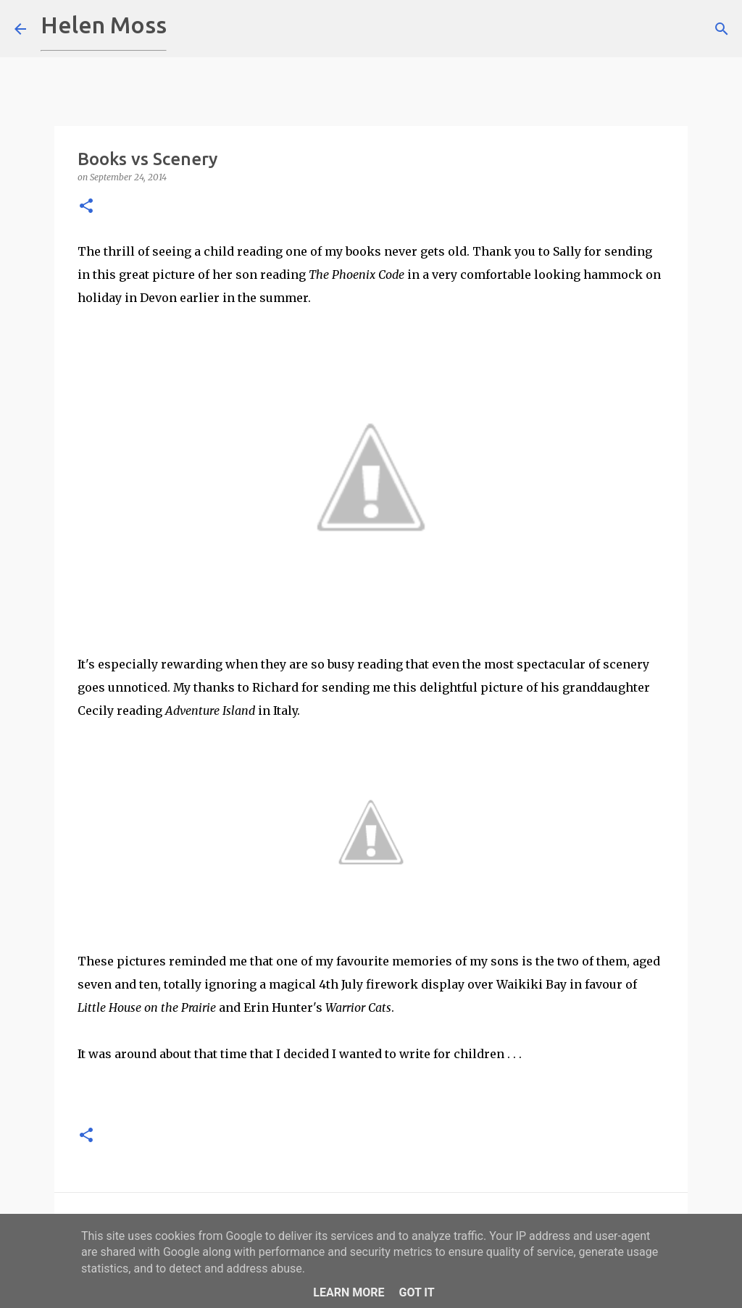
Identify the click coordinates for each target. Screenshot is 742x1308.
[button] (86, 207)
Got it (416, 1292)
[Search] (187, 29)
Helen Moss (104, 25)
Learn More (348, 1292)
